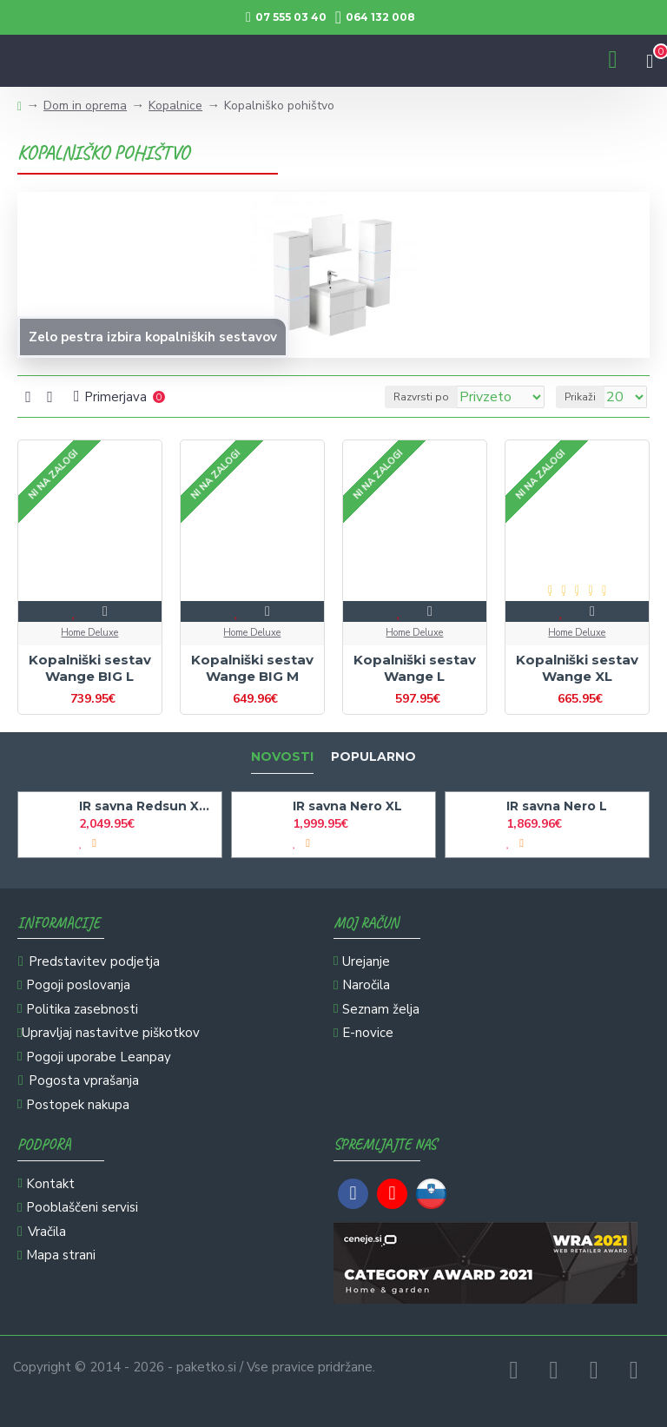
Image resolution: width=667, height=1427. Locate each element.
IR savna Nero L (556, 806)
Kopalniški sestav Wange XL (577, 668)
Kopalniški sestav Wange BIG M (252, 668)
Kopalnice (175, 105)
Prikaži (580, 397)
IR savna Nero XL (347, 806)
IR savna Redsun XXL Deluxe (147, 806)
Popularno (373, 757)
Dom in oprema (85, 105)
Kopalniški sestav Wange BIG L (90, 668)
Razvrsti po (421, 397)
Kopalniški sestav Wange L (414, 668)
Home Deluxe (89, 632)
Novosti (282, 757)
